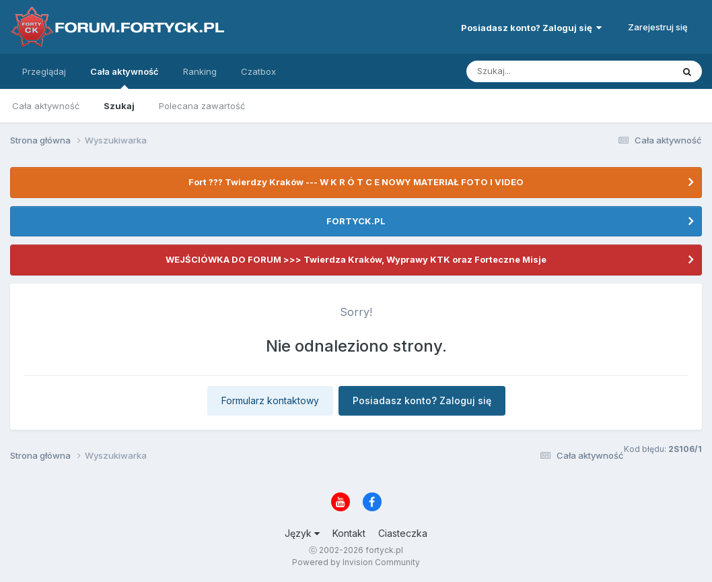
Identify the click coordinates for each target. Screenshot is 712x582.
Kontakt (348, 533)
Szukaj (119, 105)
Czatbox (258, 71)
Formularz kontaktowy (270, 400)
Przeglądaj (44, 71)
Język (302, 533)
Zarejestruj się (658, 27)
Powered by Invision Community (356, 562)
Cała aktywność (124, 77)
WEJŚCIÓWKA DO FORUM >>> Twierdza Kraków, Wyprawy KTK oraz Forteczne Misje (356, 259)
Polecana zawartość (202, 105)
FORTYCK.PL (356, 221)
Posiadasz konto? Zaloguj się (531, 27)
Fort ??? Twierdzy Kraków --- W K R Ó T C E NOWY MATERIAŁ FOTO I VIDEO (356, 181)
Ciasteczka (402, 533)
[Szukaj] (536, 71)
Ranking (200, 71)
